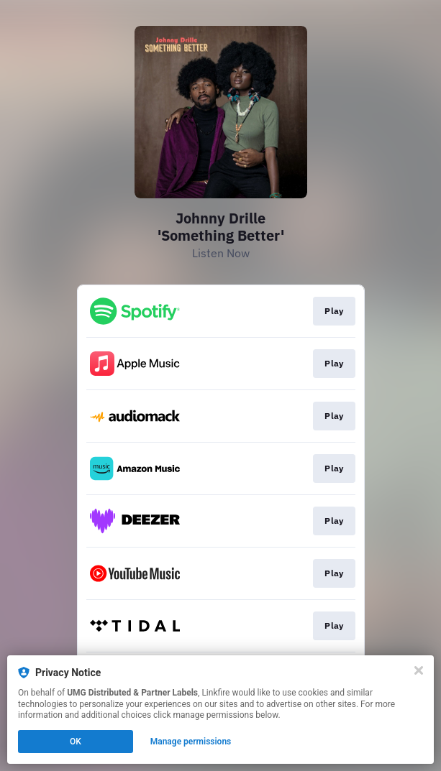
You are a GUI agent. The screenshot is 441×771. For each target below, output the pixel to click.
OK (75, 742)
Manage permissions (191, 742)
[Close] (418, 670)
